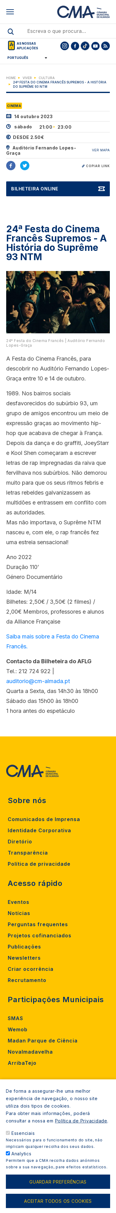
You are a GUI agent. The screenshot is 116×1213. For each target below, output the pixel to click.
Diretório (20, 841)
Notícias (19, 913)
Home (11, 78)
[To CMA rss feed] (105, 46)
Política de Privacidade (81, 1120)
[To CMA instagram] (64, 46)
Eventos (18, 902)
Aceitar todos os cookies (58, 1201)
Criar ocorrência (31, 969)
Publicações (24, 947)
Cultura (47, 78)
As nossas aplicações (27, 46)
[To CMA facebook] (75, 46)
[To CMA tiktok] (85, 46)
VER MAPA (101, 150)
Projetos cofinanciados (39, 935)
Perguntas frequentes (38, 924)
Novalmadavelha (30, 1052)
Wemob (18, 1029)
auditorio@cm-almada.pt (38, 681)
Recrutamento (27, 980)
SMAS (15, 1018)
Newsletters (24, 958)
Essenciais (23, 1133)
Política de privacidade (39, 864)
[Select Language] (25, 58)
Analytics (21, 1153)
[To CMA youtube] (95, 46)
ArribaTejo (22, 1063)
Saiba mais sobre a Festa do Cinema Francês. (52, 641)
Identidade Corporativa (39, 830)
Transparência (28, 853)
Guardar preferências (58, 1181)
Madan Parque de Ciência (43, 1040)
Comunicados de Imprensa (44, 819)
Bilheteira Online (34, 188)
